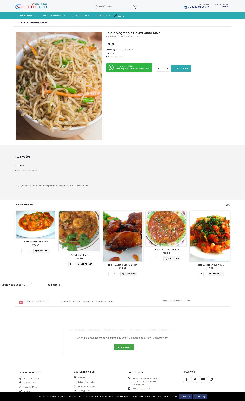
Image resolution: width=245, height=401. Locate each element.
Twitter (194, 368)
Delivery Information (86, 371)
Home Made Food (31, 367)
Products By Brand (85, 389)
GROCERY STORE (77, 15)
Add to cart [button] (42, 251)
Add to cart (182, 68)
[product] (35, 224)
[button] (227, 204)
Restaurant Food (30, 376)
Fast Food (28, 380)
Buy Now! (123, 336)
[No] (241, 396)
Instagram (211, 368)
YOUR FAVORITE (25, 15)
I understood (185, 397)
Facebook (186, 368)
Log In (119, 15)
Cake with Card (30, 372)
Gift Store (27, 389)
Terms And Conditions (87, 375)
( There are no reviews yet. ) (129, 36)
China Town (119, 57)
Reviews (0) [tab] (22, 156)
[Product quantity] (163, 68)
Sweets (27, 385)
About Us (81, 366)
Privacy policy (83, 380)
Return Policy (83, 384)
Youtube (203, 368)
